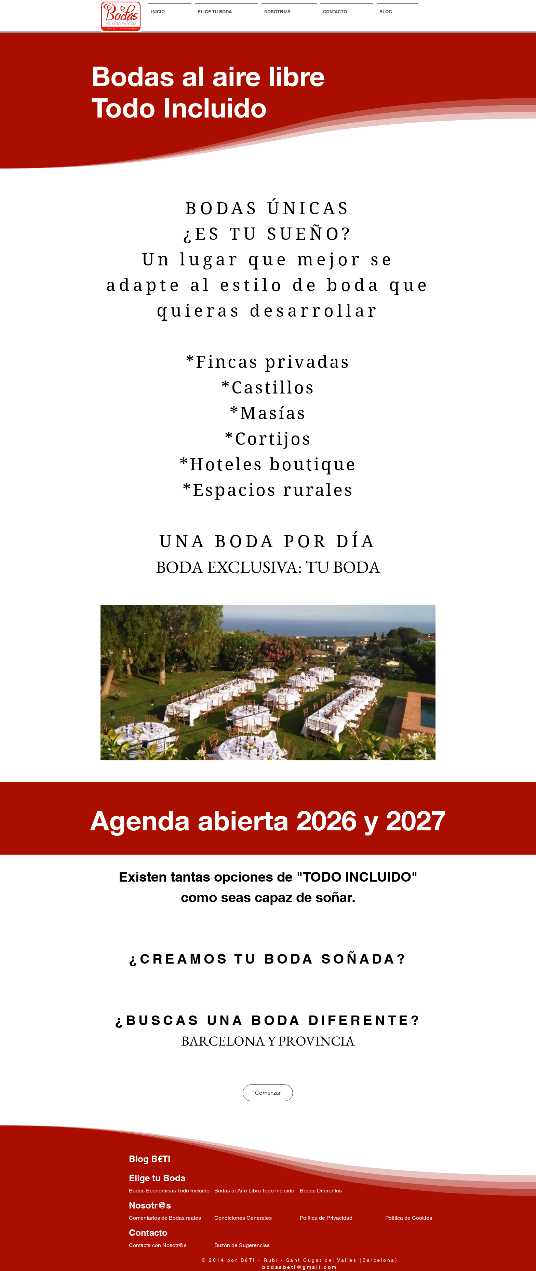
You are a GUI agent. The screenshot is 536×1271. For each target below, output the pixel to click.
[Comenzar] (268, 1093)
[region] (268, 682)
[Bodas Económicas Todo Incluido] (171, 1191)
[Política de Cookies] (428, 1218)
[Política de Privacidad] (342, 1218)
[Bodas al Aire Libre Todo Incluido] (257, 1191)
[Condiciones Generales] (257, 1218)
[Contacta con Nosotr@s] (171, 1246)
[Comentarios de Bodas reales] (171, 1218)
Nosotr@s (150, 1205)
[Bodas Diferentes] (342, 1191)
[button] (226, 8)
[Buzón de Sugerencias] (257, 1246)
